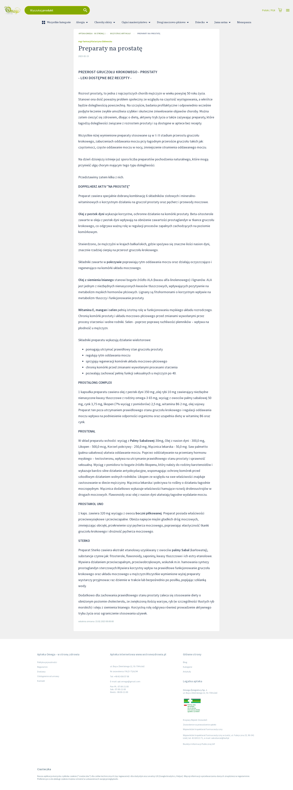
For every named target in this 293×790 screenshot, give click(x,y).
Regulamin (42, 666)
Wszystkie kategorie (56, 22)
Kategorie (187, 666)
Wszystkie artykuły (120, 33)
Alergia (82, 22)
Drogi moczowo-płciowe (173, 22)
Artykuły (187, 671)
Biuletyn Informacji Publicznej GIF (199, 744)
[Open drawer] (288, 10)
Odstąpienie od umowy (48, 676)
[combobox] (96, 10)
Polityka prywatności (47, 662)
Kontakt (41, 680)
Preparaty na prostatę (149, 33)
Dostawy (41, 671)
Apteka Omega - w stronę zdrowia (91, 33)
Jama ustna (223, 22)
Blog (185, 662)
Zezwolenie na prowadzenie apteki (199, 724)
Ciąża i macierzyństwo (136, 22)
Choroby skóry (105, 22)
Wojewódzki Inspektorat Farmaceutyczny (203, 729)
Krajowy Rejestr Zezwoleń (195, 719)
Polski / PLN (269, 10)
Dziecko (202, 22)
